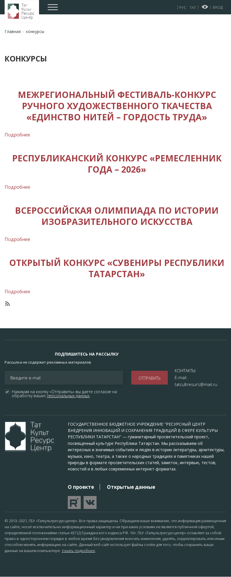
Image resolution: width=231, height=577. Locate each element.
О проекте (81, 487)
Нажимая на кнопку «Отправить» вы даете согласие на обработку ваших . (65, 393)
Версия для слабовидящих (205, 7)
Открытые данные (131, 487)
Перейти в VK (90, 502)
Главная (13, 31)
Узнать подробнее (78, 550)
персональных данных (68, 395)
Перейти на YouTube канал (74, 502)
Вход (218, 7)
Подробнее (17, 135)
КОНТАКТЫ (185, 370)
